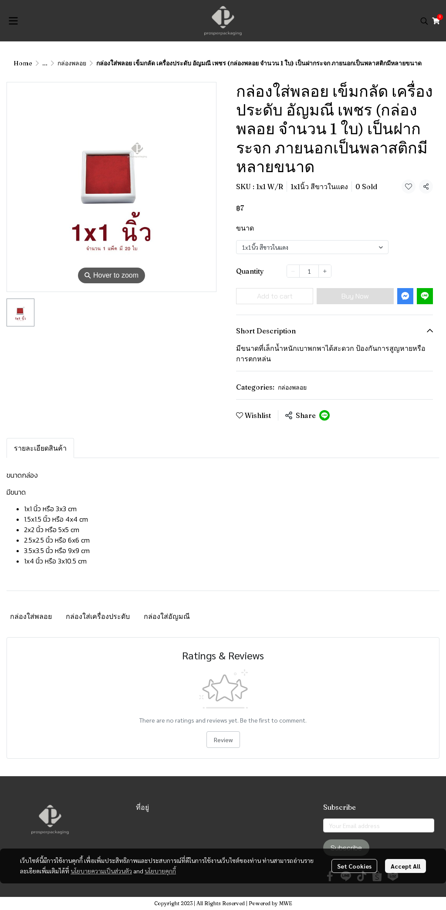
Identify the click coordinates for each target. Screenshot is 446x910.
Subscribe (346, 847)
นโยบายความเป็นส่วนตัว (101, 871)
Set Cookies (354, 866)
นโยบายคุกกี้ (160, 871)
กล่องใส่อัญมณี (167, 616)
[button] (424, 21)
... (44, 63)
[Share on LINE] (324, 415)
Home (23, 63)
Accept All (405, 866)
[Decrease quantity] (293, 271)
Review (223, 740)
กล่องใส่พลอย (31, 616)
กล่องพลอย (71, 63)
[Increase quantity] (325, 271)
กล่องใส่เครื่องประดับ (98, 616)
